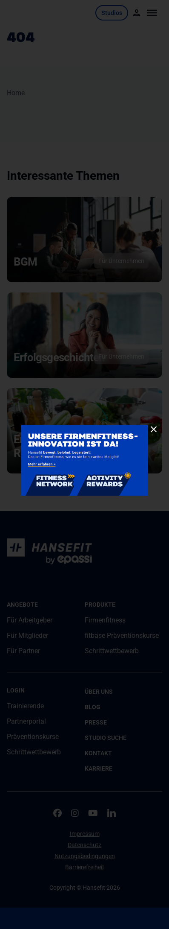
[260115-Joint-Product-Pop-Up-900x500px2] (84, 428)
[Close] (153, 429)
